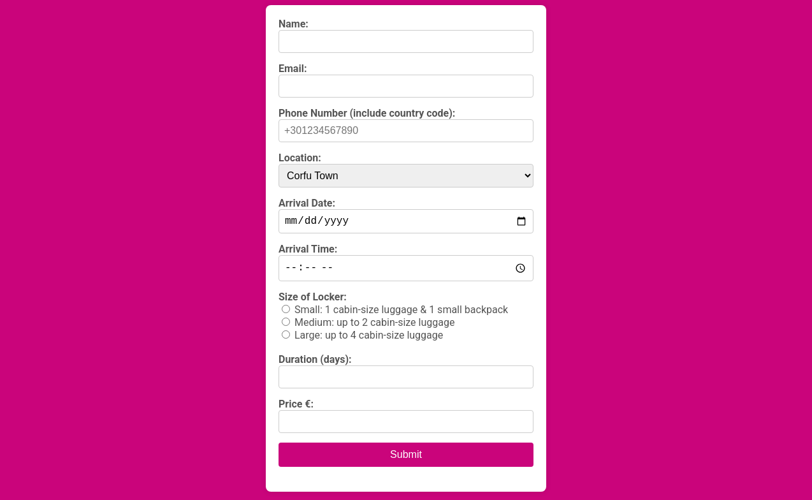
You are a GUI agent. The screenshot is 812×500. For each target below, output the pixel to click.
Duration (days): (315, 363)
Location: (300, 158)
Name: (293, 24)
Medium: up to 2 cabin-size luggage (374, 326)
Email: (293, 68)
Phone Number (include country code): (367, 113)
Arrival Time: (308, 252)
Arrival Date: (307, 203)
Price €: (296, 407)
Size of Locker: (313, 300)
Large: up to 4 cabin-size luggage (368, 338)
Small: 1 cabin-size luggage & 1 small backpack (401, 313)
